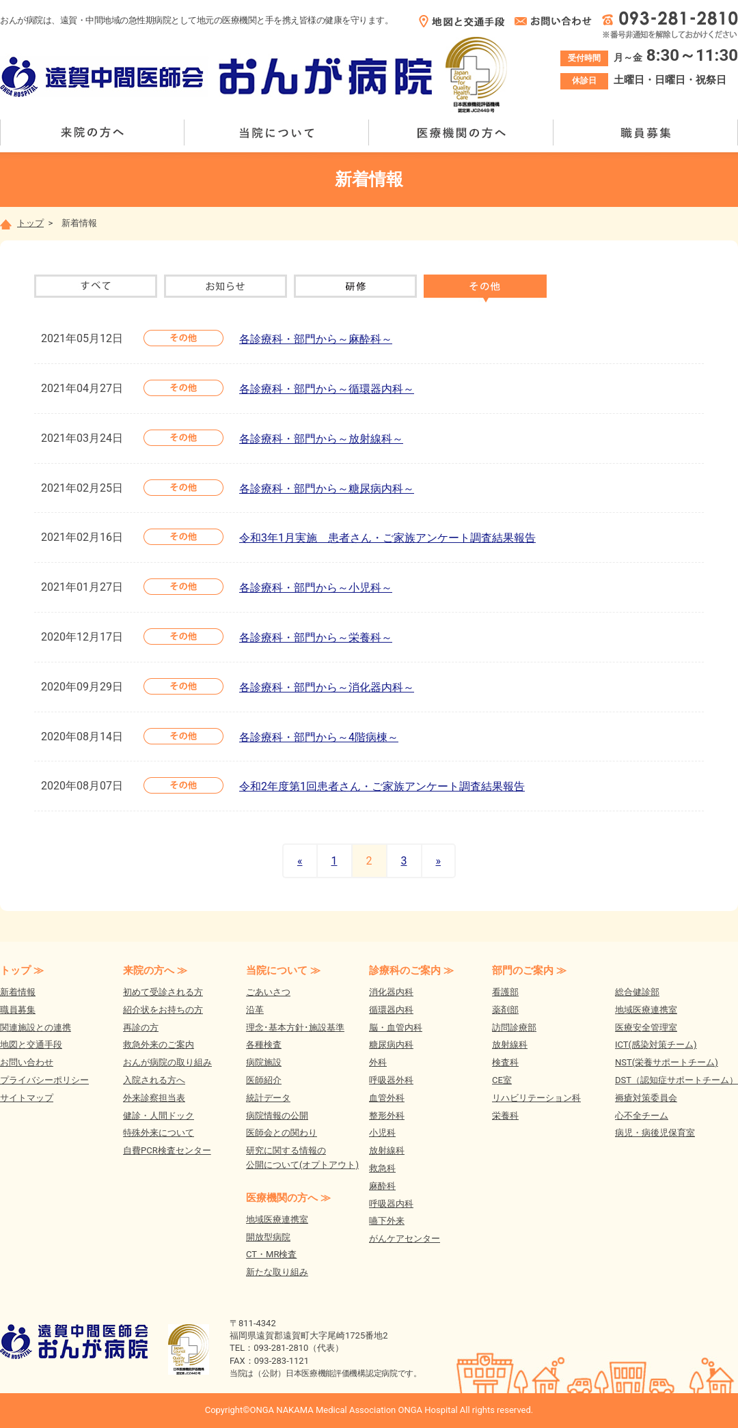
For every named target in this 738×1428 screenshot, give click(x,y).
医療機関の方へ (461, 132)
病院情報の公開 (277, 1115)
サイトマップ (26, 1098)
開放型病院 (268, 1237)
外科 (378, 1062)
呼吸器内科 (391, 1204)
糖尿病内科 (391, 1044)
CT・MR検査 (271, 1254)
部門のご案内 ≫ (529, 970)
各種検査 (264, 1044)
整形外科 (387, 1115)
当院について (277, 132)
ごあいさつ (268, 992)
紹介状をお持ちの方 (163, 1010)
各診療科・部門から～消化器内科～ (326, 687)
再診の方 (141, 1027)
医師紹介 (264, 1080)
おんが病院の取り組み (167, 1062)
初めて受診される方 (163, 992)
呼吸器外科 (391, 1080)
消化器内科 (391, 992)
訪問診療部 (514, 1027)
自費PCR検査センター (167, 1150)
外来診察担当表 (154, 1098)
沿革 (255, 1010)
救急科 (382, 1168)
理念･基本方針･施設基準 (295, 1027)
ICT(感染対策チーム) (656, 1044)
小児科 (382, 1133)
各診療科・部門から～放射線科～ (321, 438)
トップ (22, 223)
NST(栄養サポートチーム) (666, 1062)
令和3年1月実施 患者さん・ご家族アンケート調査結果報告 (387, 537)
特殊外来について (158, 1133)
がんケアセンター (404, 1238)
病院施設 (264, 1062)
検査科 (505, 1062)
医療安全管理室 (646, 1027)
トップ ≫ (22, 970)
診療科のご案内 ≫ (411, 970)
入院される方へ (154, 1080)
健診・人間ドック (158, 1115)
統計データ (268, 1098)
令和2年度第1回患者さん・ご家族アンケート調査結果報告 (382, 786)
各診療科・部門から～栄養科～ (315, 637)
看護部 (505, 992)
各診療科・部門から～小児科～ (315, 587)
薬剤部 (505, 1010)
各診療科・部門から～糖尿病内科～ (326, 488)
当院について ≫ (283, 970)
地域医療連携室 (277, 1219)
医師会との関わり (281, 1133)
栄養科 (505, 1115)
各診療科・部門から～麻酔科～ (315, 339)
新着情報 (18, 992)
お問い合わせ (26, 1062)
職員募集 (646, 132)
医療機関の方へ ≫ (288, 1198)
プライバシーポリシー (44, 1080)
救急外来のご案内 (158, 1044)
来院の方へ (92, 132)
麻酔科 (382, 1186)
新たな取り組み (277, 1272)
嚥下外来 (387, 1221)
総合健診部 (637, 992)
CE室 (502, 1080)
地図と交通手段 (31, 1044)
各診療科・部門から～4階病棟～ (318, 737)
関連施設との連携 (35, 1027)
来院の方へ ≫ (155, 970)
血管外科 (387, 1098)
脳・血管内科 (395, 1027)
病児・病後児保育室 (655, 1133)
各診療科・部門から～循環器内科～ (326, 388)
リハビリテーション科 (536, 1098)
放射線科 (387, 1150)
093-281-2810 (281, 1348)
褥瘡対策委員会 (646, 1098)
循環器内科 (391, 1010)
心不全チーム (641, 1115)
